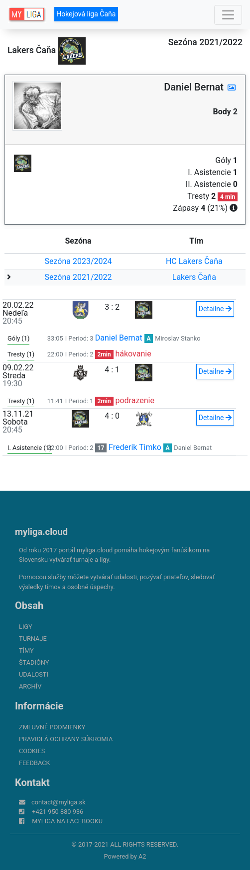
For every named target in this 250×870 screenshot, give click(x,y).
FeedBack (34, 763)
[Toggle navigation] (228, 15)
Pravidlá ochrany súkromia (66, 739)
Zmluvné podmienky (52, 727)
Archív (30, 686)
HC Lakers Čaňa (194, 261)
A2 (142, 856)
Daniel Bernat (118, 338)
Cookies (32, 751)
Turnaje (33, 638)
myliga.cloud (41, 531)
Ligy (25, 626)
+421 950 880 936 (57, 811)
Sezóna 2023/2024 (78, 261)
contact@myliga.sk (58, 802)
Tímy (26, 650)
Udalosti (33, 674)
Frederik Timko (135, 447)
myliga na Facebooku (67, 821)
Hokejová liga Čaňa (86, 14)
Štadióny (34, 662)
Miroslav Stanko (177, 338)
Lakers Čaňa (194, 277)
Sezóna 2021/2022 (78, 277)
